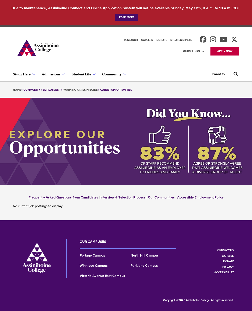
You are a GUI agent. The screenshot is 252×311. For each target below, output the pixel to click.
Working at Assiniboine (80, 90)
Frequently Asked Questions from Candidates (63, 197)
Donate (161, 40)
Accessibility (224, 272)
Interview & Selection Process (123, 197)
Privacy (228, 267)
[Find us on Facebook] (203, 40)
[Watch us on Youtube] (223, 40)
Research (131, 40)
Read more (126, 17)
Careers (147, 40)
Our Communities (161, 197)
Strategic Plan (181, 40)
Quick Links (191, 51)
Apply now (225, 51)
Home (17, 90)
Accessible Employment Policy (200, 197)
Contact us (225, 250)
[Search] (235, 74)
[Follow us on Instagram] (213, 40)
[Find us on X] (234, 40)
